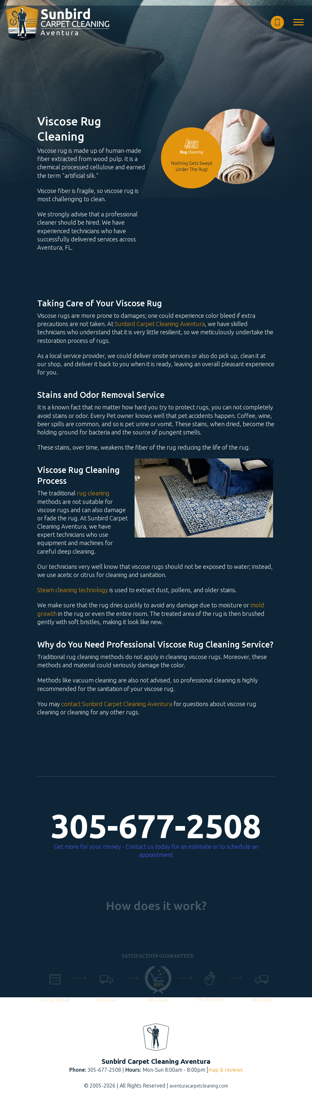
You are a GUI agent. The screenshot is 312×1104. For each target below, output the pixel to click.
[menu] (298, 22)
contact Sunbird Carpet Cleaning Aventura (116, 704)
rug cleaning (93, 493)
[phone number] (277, 22)
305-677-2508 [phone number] (156, 826)
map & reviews (225, 1070)
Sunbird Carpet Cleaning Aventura (160, 323)
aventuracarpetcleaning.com (199, 1086)
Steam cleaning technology (72, 590)
